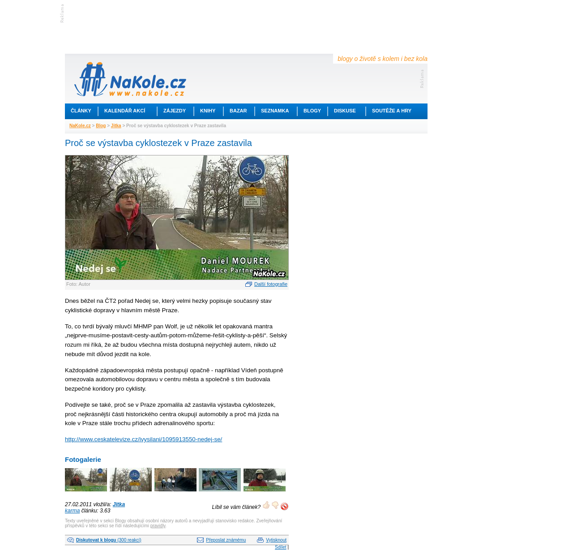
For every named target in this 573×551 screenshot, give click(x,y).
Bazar (238, 110)
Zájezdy (174, 110)
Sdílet (280, 547)
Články (81, 110)
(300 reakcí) (108, 540)
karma (72, 511)
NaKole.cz (80, 125)
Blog (101, 125)
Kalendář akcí (124, 110)
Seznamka (275, 110)
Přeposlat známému (226, 540)
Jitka (116, 125)
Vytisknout (276, 540)
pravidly (158, 525)
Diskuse (345, 110)
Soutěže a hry (391, 110)
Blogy (312, 110)
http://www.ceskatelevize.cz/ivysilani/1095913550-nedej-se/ (143, 439)
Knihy (207, 110)
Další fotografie (270, 284)
